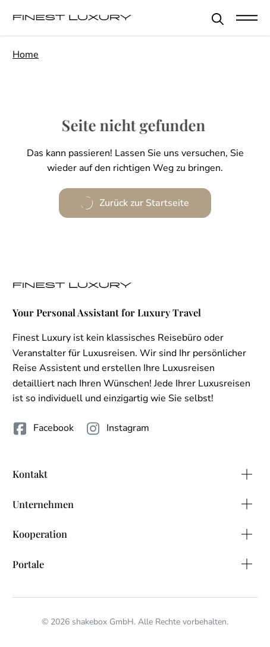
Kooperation (39, 533)
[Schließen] (218, 19)
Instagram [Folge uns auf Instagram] (117, 428)
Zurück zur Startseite (135, 203)
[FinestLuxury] (71, 18)
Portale (28, 563)
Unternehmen (43, 503)
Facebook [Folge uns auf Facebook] (43, 428)
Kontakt (30, 473)
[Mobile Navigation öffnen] (247, 17)
